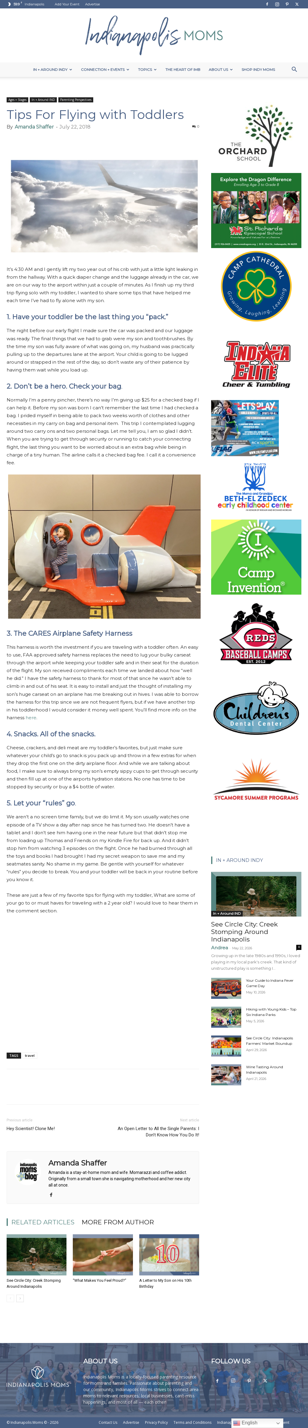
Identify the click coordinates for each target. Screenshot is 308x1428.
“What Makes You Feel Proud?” (99, 1280)
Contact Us (108, 1422)
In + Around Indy (52, 69)
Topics (147, 69)
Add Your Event (67, 4)
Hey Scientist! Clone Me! (31, 1128)
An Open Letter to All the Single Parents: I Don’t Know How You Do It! (158, 1132)
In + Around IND (43, 100)
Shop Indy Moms (258, 69)
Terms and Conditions (192, 1422)
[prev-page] (10, 1298)
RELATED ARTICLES (43, 1222)
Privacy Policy (156, 1422)
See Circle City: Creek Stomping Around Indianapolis (244, 931)
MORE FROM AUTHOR (118, 1222)
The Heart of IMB (182, 69)
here (31, 717)
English (245, 1423)
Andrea (219, 947)
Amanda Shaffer (34, 127)
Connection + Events (105, 69)
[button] (294, 70)
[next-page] (20, 1298)
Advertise (92, 4)
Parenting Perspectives (75, 100)
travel (30, 1055)
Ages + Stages (17, 100)
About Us (221, 69)
